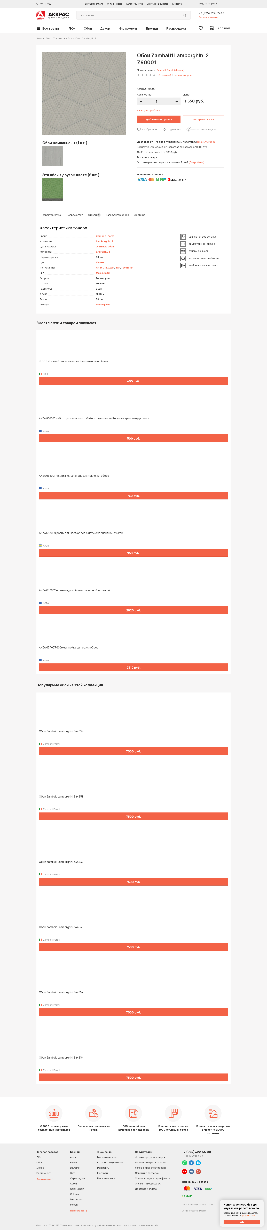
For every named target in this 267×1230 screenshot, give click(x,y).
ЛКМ (72, 28)
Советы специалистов (157, 3)
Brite (72, 1173)
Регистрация (211, 3)
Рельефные (103, 304)
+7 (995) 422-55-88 (211, 13)
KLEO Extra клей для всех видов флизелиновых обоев (73, 361)
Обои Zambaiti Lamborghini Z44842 (61, 862)
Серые (100, 262)
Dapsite (202, 1210)
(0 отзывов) (164, 75)
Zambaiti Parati (74, 38)
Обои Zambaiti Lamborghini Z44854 (61, 731)
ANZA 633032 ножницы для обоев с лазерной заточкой (74, 590)
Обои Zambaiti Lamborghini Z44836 (61, 927)
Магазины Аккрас (107, 1157)
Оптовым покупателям (110, 1162)
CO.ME (73, 1183)
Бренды (152, 28)
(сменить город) (206, 141)
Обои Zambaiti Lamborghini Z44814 (61, 992)
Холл (111, 267)
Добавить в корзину (159, 119)
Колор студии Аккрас (52, 15)
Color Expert (77, 1188)
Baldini (73, 1162)
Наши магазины (106, 1178)
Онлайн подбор (114, 3)
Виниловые (103, 251)
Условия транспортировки (150, 1167)
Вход (201, 3)
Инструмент (128, 28)
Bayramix (75, 1167)
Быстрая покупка (203, 119)
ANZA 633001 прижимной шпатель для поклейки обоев (74, 476)
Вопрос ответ (75, 214)
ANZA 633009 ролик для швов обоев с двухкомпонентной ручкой (81, 533)
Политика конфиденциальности (197, 1204)
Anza (73, 1157)
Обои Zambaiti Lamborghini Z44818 (61, 1057)
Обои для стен (59, 38)
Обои (88, 28)
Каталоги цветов (134, 3)
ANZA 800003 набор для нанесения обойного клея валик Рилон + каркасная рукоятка (94, 418)
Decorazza (76, 1199)
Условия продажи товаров (150, 1157)
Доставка (139, 214)
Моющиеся (103, 272)
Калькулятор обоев (148, 110)
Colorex (74, 1194)
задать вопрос (183, 75)
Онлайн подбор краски (148, 1183)
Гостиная (127, 267)
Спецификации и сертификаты (152, 1178)
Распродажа (176, 28)
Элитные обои (105, 246)
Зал (117, 267)
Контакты (177, 3)
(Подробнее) (196, 162)
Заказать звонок (208, 17)
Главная (40, 38)
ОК (242, 1222)
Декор (105, 28)
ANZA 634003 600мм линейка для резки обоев (68, 647)
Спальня (101, 267)
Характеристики (52, 214)
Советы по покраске (147, 1173)
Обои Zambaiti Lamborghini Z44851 (61, 796)
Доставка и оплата (94, 3)
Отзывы (94, 215)
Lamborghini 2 (104, 241)
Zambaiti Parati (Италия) (170, 70)
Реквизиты (103, 1167)
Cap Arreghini (77, 1178)
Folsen (74, 1204)
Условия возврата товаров (150, 1162)
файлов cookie (248, 1215)
